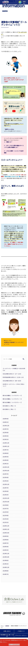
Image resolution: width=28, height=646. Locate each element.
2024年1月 (5, 464)
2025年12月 (6, 425)
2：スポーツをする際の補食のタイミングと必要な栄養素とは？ (14, 146)
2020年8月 (5, 540)
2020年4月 (5, 546)
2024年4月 (5, 460)
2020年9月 (5, 536)
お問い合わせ (7, 631)
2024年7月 (5, 450)
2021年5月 (5, 512)
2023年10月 (6, 470)
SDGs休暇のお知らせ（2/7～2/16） (12, 374)
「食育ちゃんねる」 (9, 129)
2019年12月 (6, 553)
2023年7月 (5, 474)
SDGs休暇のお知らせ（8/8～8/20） (12, 381)
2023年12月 (6, 467)
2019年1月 (5, 564)
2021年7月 (5, 508)
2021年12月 (6, 498)
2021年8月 (5, 505)
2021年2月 (5, 519)
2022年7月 (5, 488)
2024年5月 (5, 457)
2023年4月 (5, 477)
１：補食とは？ (8, 142)
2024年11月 (6, 446)
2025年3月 (5, 436)
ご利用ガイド (21, 631)
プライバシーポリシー (21, 635)
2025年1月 (5, 439)
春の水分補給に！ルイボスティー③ (12, 395)
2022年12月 (6, 484)
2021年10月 (6, 502)
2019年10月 (6, 557)
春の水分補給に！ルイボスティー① (12, 402)
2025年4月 (5, 432)
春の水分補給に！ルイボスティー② (12, 399)
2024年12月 (6, 443)
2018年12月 (6, 567)
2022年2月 (5, 495)
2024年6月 (5, 453)
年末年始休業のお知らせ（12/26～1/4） (13, 377)
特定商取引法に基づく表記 (7, 635)
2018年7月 (5, 574)
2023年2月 (5, 481)
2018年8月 (5, 571)
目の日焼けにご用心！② (9, 406)
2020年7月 (5, 543)
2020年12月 (6, 526)
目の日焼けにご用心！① (9, 409)
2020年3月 (5, 550)
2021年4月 (5, 515)
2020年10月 (6, 533)
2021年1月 (5, 522)
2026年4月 (5, 419)
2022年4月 (5, 491)
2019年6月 (5, 560)
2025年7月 (5, 429)
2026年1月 (5, 422)
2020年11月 (6, 529)
